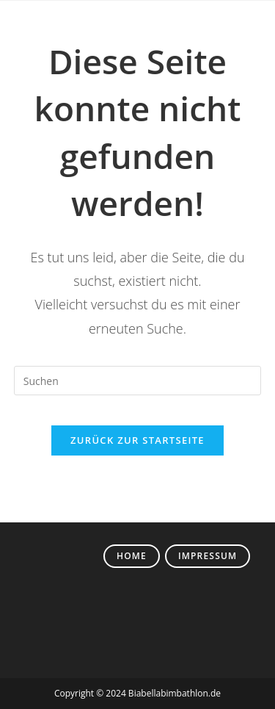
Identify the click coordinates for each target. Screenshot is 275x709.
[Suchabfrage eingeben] (138, 380)
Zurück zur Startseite (137, 440)
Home (132, 556)
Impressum (207, 556)
